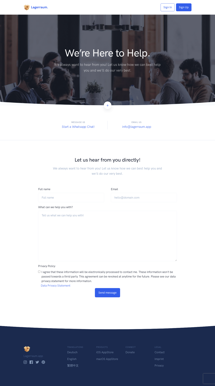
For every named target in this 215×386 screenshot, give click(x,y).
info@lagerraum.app (136, 127)
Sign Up (184, 7)
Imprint (159, 359)
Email (114, 189)
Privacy (159, 365)
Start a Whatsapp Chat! (78, 127)
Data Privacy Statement (55, 285)
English (71, 359)
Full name (44, 189)
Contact (160, 352)
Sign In (167, 7)
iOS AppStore (105, 352)
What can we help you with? (55, 207)
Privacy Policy (46, 266)
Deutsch (72, 352)
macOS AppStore (107, 359)
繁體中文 (73, 365)
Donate (130, 352)
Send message (107, 292)
